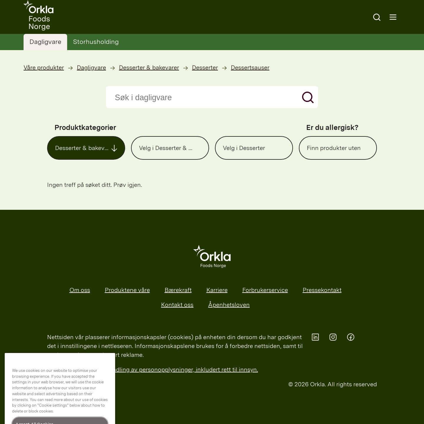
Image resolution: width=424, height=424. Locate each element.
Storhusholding (96, 41)
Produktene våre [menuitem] (127, 289)
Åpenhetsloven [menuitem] (229, 304)
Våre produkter (44, 67)
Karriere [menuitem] (217, 289)
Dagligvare (45, 41)
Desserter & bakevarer (149, 67)
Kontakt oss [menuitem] (177, 304)
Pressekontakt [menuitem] (322, 289)
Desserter (205, 67)
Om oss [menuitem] (79, 289)
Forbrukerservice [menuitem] (265, 289)
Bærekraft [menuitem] (178, 289)
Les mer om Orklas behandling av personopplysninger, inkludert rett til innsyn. (152, 369)
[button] (86, 148)
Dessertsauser (250, 67)
